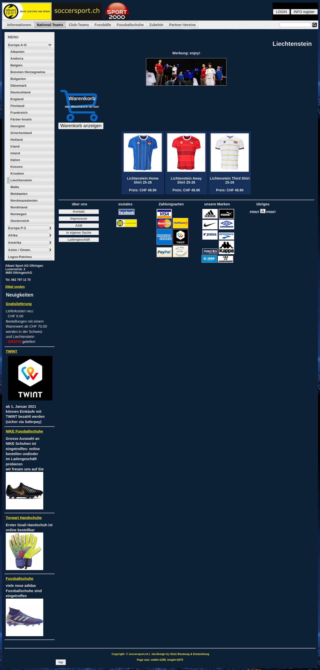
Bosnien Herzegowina (27, 72)
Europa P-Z (16, 228)
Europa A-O (17, 45)
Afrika (12, 235)
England (17, 99)
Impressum (78, 218)
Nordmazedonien (24, 200)
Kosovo (16, 167)
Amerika (14, 242)
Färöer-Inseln (21, 119)
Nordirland (19, 207)
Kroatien (17, 173)
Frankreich (19, 112)
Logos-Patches (19, 257)
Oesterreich (19, 221)
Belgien (16, 65)
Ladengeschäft (79, 239)
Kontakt (79, 211)
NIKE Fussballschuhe (24, 431)
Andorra (16, 58)
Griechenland (21, 133)
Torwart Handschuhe (24, 518)
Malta (14, 187)
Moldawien (19, 194)
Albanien (17, 52)
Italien (15, 160)
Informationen (19, 25)
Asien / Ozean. (19, 250)
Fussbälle (102, 25)
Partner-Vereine (182, 25)
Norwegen (18, 214)
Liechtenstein (21, 180)
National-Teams (50, 25)
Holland (16, 140)
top (61, 662)
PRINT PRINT (264, 212)
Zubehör (156, 25)
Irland (15, 146)
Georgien (17, 126)
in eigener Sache (78, 232)
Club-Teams (79, 25)
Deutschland (20, 92)
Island (15, 153)
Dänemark (18, 85)
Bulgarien (18, 79)
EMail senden (15, 287)
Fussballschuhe (130, 25)
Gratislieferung (19, 304)
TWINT (11, 351)
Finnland (17, 106)
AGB (78, 225)
